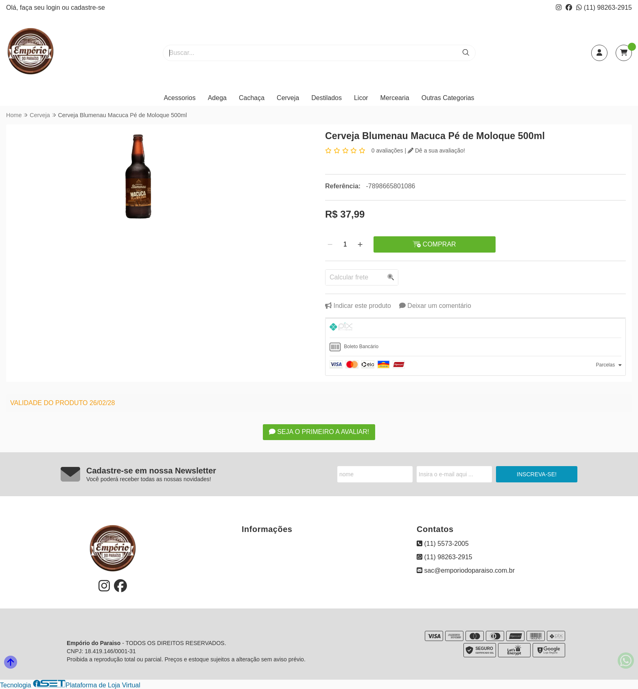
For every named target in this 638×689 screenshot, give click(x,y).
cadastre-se (88, 7)
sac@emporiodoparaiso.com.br (466, 570)
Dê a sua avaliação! (436, 150)
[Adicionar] (360, 244)
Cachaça (251, 97)
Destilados (326, 97)
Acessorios (179, 97)
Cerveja (288, 97)
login (54, 7)
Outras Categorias (448, 97)
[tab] (475, 328)
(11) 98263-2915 (604, 7)
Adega (217, 97)
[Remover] (330, 244)
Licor (361, 97)
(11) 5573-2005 (443, 543)
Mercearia (394, 97)
